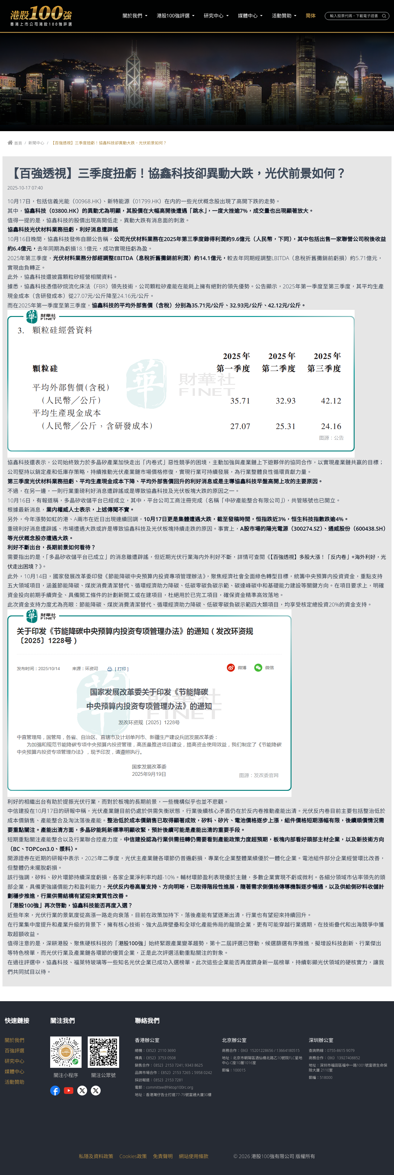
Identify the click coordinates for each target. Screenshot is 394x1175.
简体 (311, 15)
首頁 (18, 143)
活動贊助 (282, 15)
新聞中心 (36, 143)
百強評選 (14, 1050)
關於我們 (133, 15)
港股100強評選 (174, 15)
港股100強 (131, 943)
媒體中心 (248, 15)
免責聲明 (163, 1156)
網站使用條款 (193, 1156)
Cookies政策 (133, 1156)
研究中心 (214, 15)
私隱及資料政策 (96, 1156)
